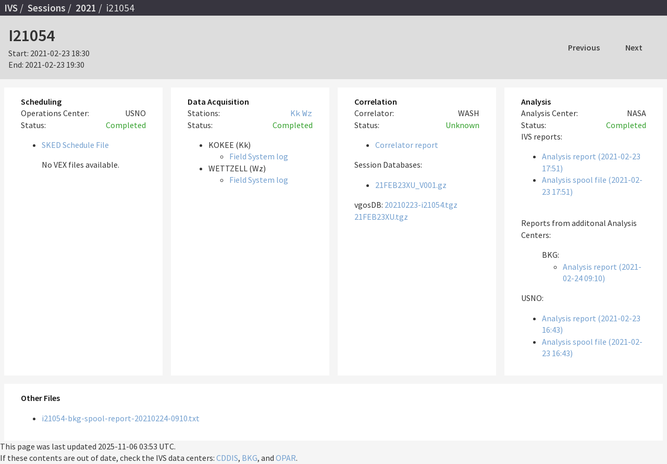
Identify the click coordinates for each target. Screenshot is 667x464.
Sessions (47, 8)
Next (634, 47)
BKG (249, 458)
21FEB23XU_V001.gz (411, 185)
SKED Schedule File (75, 145)
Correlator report (406, 145)
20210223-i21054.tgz (421, 204)
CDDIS (227, 458)
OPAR (286, 458)
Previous (584, 47)
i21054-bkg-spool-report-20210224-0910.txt (121, 418)
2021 (86, 8)
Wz (307, 113)
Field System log (258, 156)
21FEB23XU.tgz (381, 216)
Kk (295, 113)
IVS (11, 8)
